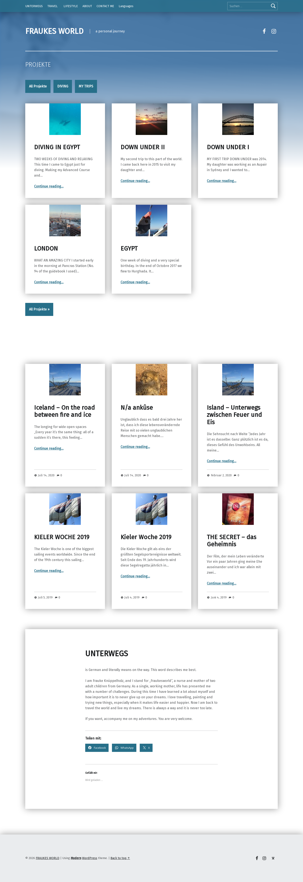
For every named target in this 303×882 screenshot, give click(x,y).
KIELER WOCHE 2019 (61, 537)
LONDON (46, 248)
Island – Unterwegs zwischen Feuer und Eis (234, 415)
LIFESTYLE (71, 6)
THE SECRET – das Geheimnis (231, 540)
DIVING (62, 86)
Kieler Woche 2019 (146, 537)
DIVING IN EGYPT (57, 147)
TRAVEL (52, 6)
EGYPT (129, 248)
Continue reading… (49, 186)
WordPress (89, 858)
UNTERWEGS (34, 6)
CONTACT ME (105, 6)
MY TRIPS (86, 86)
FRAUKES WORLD (54, 31)
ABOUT (87, 6)
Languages (126, 6)
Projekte (38, 64)
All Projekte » (39, 309)
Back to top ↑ (120, 858)
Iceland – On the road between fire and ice (64, 411)
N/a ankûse (137, 407)
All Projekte (38, 86)
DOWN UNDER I (228, 147)
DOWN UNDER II (143, 147)
